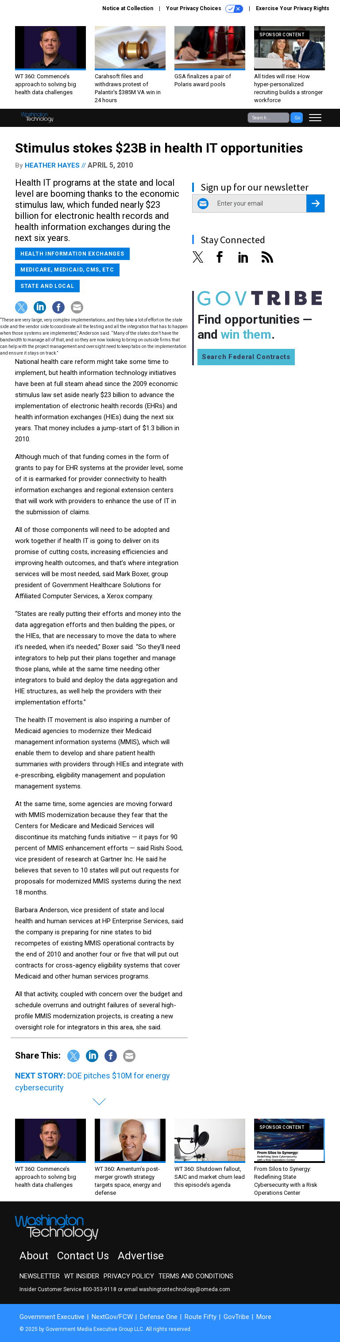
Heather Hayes (52, 165)
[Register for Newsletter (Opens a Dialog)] (315, 203)
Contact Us (83, 1256)
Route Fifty (200, 1317)
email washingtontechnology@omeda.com (177, 1289)
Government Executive (52, 1317)
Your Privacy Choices (204, 9)
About (33, 1256)
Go (297, 117)
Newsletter (39, 1276)
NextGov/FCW (112, 1317)
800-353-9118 (99, 1289)
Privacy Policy (129, 1276)
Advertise (141, 1256)
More (263, 1317)
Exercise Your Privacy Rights (292, 8)
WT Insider (81, 1276)
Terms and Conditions (195, 1276)
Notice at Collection (127, 8)
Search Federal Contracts (246, 357)
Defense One (159, 1317)
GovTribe (236, 1317)
